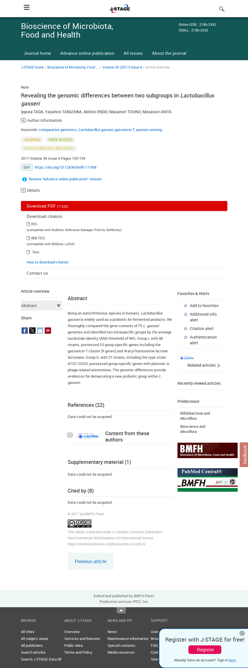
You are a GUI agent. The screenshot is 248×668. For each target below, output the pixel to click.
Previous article (90, 561)
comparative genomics (58, 129)
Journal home (37, 53)
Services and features (82, 638)
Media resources (121, 652)
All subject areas (34, 638)
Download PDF (47, 206)
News (112, 631)
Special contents (121, 645)
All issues (133, 53)
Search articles (33, 652)
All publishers (32, 645)
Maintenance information (128, 638)
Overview (72, 631)
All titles (27, 631)
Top (121, 610)
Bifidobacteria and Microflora (195, 416)
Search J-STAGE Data (41, 659)
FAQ (154, 645)
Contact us (37, 273)
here (232, 660)
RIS (34, 223)
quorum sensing (149, 129)
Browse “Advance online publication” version (65, 178)
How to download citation (48, 262)
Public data (73, 645)
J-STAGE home (32, 67)
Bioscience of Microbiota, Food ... (73, 67)
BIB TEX (38, 238)
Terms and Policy (78, 652)
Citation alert (202, 328)
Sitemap (158, 659)
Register (205, 649)
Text (36, 252)
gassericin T (124, 129)
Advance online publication (87, 53)
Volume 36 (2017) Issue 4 (122, 67)
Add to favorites (204, 305)
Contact (157, 652)
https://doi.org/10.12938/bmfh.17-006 (65, 167)
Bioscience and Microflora (192, 429)
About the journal (169, 53)
